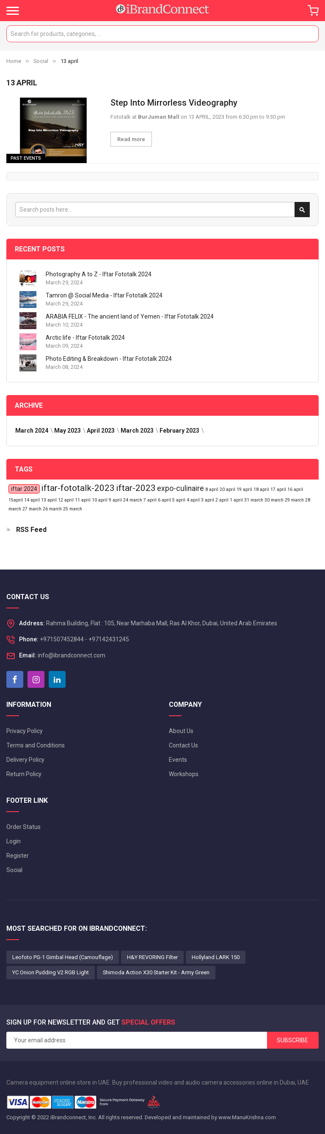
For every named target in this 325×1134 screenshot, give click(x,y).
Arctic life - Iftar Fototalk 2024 (85, 337)
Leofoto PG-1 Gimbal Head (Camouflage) (62, 957)
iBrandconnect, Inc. (73, 1117)
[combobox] (162, 33)
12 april (66, 500)
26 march (52, 509)
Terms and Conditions (35, 745)
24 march (132, 500)
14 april (32, 500)
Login (13, 841)
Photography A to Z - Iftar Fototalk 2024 (98, 274)
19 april (244, 489)
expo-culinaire (180, 488)
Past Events (26, 158)
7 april (150, 500)
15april (15, 500)
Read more (131, 139)
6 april (164, 500)
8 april (211, 489)
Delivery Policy (25, 759)
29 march (294, 500)
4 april (193, 500)
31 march (253, 500)
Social (40, 61)
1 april (236, 500)
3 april (207, 500)
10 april (99, 500)
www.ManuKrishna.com (247, 1117)
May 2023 (67, 430)
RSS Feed (31, 530)
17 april (278, 489)
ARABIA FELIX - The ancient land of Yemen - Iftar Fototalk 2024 (130, 316)
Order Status (23, 826)
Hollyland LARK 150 (216, 957)
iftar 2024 (24, 488)
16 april (295, 489)
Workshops (183, 774)
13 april (49, 500)
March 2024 (31, 430)
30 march (274, 500)
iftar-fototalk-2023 (78, 488)
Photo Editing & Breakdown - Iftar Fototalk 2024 (109, 358)
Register (17, 855)
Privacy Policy (24, 731)
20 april (227, 489)
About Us (181, 731)
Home (13, 61)
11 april (83, 500)
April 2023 (101, 430)
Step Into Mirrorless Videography (173, 103)
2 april (222, 500)
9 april (115, 500)
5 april (178, 500)
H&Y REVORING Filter (152, 957)
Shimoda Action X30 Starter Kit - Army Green (156, 972)
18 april (261, 489)
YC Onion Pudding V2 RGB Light (50, 972)
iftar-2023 (136, 488)
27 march (31, 509)
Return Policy (23, 774)
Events (178, 759)
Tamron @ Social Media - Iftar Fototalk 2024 (104, 295)
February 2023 (179, 430)
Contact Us (183, 745)
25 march (72, 509)
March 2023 (137, 430)
